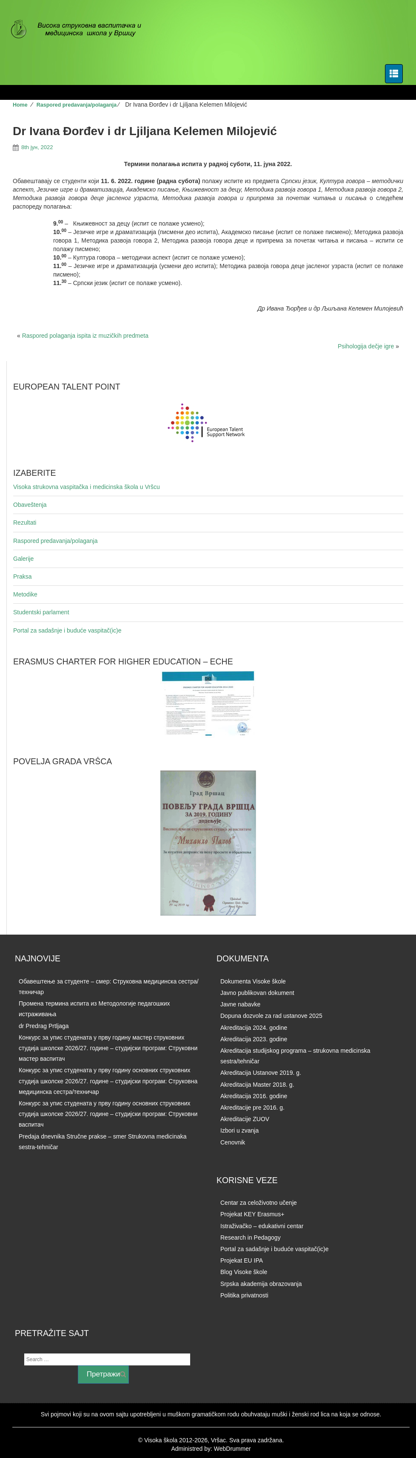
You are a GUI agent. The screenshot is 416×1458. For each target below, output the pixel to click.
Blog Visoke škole (243, 1272)
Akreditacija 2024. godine (253, 1027)
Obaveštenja (30, 504)
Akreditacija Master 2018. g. (257, 1084)
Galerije (23, 558)
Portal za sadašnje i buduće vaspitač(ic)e (67, 630)
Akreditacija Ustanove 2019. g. (260, 1072)
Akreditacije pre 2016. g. (252, 1107)
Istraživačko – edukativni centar (261, 1226)
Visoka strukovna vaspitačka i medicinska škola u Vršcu (86, 486)
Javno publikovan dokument (257, 992)
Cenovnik (232, 1142)
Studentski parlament (41, 612)
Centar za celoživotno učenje (258, 1202)
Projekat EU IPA (241, 1260)
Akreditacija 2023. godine (253, 1039)
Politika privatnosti (244, 1295)
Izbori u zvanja (239, 1130)
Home (20, 105)
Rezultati (24, 522)
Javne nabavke (240, 1004)
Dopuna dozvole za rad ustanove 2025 (271, 1015)
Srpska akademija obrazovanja (261, 1283)
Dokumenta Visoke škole (253, 981)
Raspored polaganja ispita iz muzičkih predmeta (85, 335)
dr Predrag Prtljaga (44, 1026)
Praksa (22, 576)
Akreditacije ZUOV (244, 1119)
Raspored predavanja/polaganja (77, 105)
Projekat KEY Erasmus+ (252, 1214)
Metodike (25, 594)
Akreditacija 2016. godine (253, 1096)
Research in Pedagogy (250, 1237)
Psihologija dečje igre (366, 346)
